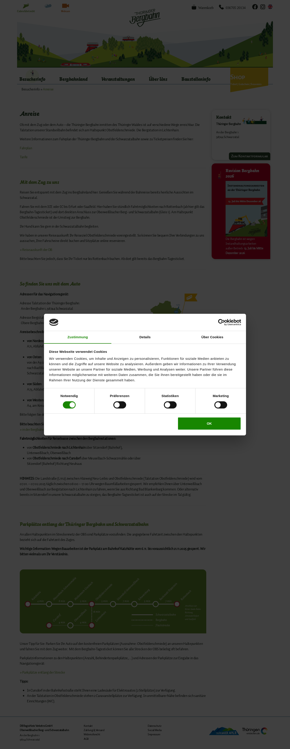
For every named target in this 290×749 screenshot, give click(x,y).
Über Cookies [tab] (212, 337)
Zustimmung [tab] (78, 337)
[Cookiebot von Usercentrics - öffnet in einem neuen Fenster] (221, 322)
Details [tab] (145, 337)
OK (209, 424)
